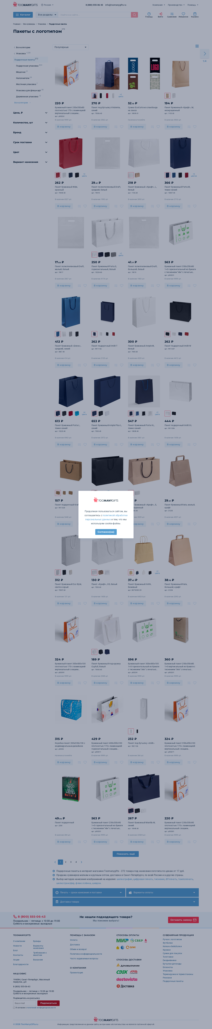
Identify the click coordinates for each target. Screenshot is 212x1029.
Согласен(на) (106, 532)
